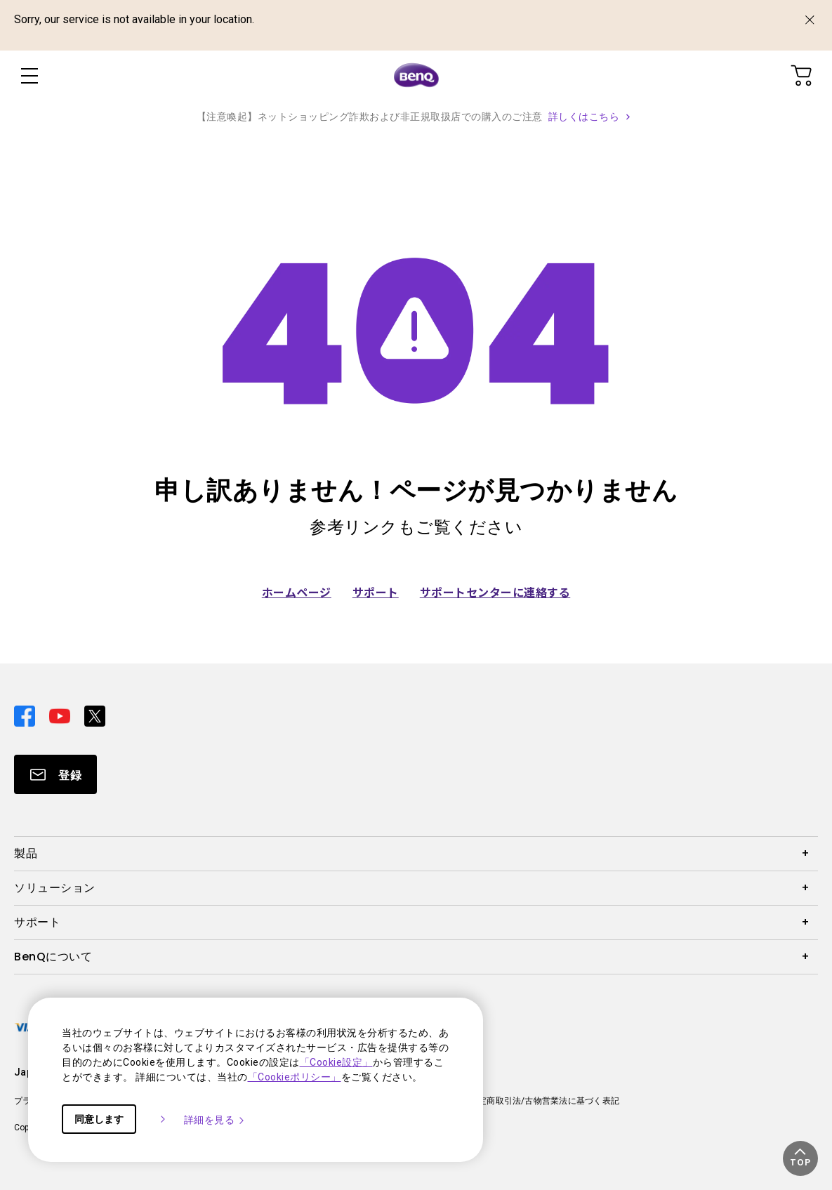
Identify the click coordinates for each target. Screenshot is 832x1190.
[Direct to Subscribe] (55, 774)
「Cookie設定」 (336, 1062)
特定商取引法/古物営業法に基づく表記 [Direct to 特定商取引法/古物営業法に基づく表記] (544, 1101)
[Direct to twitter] (94, 715)
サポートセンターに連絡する (495, 591)
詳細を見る (215, 1119)
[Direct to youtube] (61, 715)
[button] (800, 1158)
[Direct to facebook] (26, 715)
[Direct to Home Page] (416, 75)
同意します (99, 1119)
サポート (375, 591)
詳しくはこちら (584, 116)
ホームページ (296, 591)
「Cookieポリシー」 (294, 1077)
